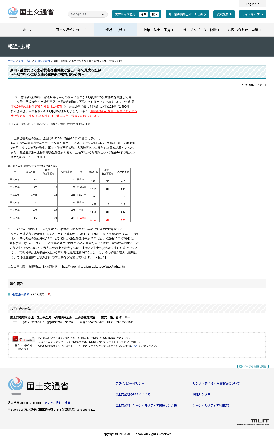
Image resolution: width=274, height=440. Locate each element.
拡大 (155, 14)
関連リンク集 (201, 395)
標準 (143, 14)
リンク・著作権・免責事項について (216, 384)
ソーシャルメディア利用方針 (212, 406)
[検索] (83, 14)
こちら (135, 345)
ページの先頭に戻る (253, 369)
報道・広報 (25, 60)
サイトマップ (251, 14)
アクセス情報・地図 (57, 404)
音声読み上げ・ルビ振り (190, 14)
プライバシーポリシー (130, 384)
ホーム (11, 60)
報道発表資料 (42, 60)
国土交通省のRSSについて (132, 395)
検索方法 (222, 14)
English (251, 4)
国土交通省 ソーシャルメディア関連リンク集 (146, 406)
